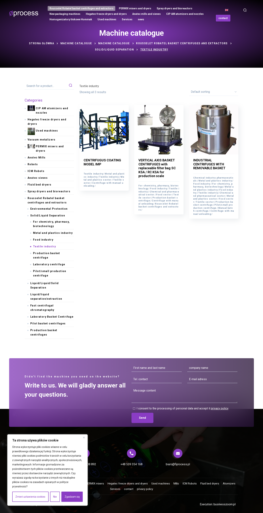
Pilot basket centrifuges (48, 323)
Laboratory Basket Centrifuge (51, 316)
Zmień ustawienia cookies (30, 496)
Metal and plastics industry (215, 180)
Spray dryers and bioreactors (49, 191)
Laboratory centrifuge (49, 264)
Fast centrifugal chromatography (42, 307)
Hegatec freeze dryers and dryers (47, 121)
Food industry (158, 188)
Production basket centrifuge (213, 203)
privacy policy (219, 408)
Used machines (43, 131)
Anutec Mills (37, 157)
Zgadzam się (72, 496)
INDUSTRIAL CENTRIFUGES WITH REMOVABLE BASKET (209, 164)
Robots (33, 164)
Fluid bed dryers (39, 184)
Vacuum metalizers (42, 139)
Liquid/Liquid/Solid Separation (44, 285)
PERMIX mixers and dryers (46, 148)
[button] (245, 10)
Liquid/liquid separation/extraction (46, 296)
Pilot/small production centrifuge (49, 273)
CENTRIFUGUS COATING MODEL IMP (102, 162)
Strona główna (41, 43)
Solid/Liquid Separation (114, 49)
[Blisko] (84, 437)
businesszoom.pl (225, 504)
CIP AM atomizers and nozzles (48, 110)
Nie (55, 496)
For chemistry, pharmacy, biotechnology (51, 224)
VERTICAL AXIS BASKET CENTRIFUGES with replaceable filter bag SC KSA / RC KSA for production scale (157, 168)
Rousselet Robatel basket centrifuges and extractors (182, 43)
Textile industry (93, 174)
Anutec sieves (38, 177)
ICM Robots (36, 171)
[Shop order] (213, 92)
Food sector (164, 194)
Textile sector (205, 202)
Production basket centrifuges (43, 332)
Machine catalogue (76, 43)
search (70, 86)
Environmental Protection (49, 208)
